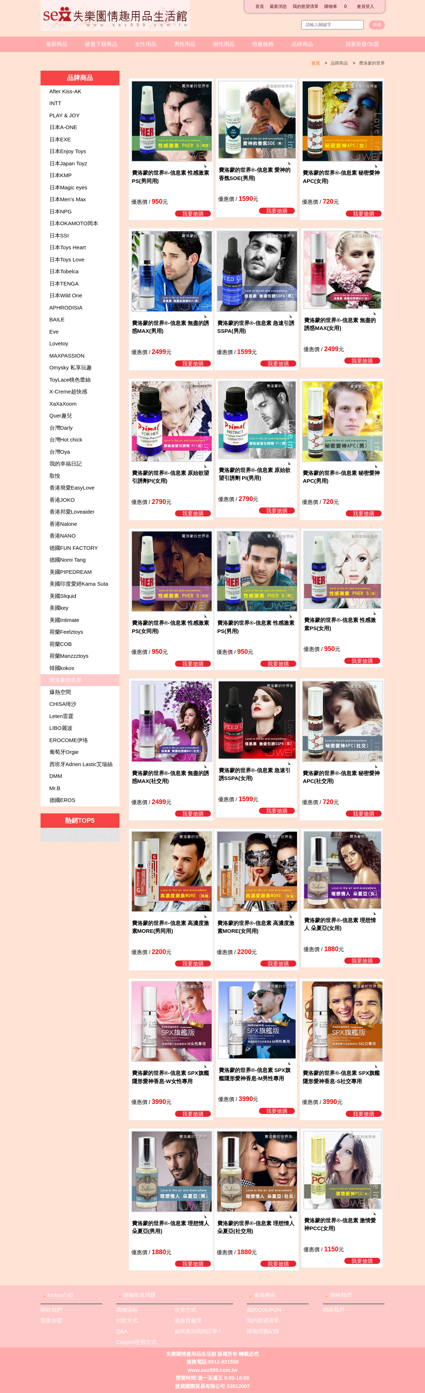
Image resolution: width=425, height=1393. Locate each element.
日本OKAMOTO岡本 (73, 223)
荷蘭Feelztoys (66, 632)
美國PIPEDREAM (70, 572)
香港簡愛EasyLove (72, 488)
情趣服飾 (263, 44)
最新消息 (278, 6)
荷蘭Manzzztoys (69, 656)
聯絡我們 (340, 1295)
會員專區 (264, 1295)
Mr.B (55, 788)
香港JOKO (62, 500)
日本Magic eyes (68, 187)
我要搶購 (193, 214)
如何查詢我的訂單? (198, 1331)
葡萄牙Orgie (64, 752)
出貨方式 (185, 1310)
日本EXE (60, 139)
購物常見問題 (139, 1295)
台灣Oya (59, 452)
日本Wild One (65, 295)
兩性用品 (224, 44)
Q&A (122, 1331)
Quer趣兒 (60, 415)
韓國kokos (61, 668)
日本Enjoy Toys (67, 151)
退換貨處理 (188, 1320)
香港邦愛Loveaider (72, 512)
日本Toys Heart (67, 247)
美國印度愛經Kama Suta (78, 584)
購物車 (337, 6)
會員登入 (365, 6)
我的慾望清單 (305, 6)
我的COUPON (264, 1310)
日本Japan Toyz (68, 163)
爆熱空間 (60, 692)
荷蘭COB (60, 644)
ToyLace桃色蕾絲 (70, 380)
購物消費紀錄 (263, 1331)
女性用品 (145, 44)
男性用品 (184, 44)
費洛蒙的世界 (372, 63)
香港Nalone (63, 524)
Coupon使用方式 (136, 1342)
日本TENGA (64, 283)
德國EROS (62, 800)
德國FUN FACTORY (73, 548)
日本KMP (60, 175)
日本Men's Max (67, 199)
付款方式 (127, 1320)
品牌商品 (302, 44)
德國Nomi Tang (67, 560)
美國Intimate (64, 620)
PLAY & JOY (64, 115)
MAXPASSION (67, 356)
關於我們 (51, 1310)
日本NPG (60, 211)
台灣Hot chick (65, 439)
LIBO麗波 (60, 728)
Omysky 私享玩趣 (70, 367)
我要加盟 (51, 1320)
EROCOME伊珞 (68, 740)
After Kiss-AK (65, 91)
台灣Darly (61, 428)
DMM (55, 776)
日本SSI (59, 235)
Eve (54, 332)
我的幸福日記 (65, 464)
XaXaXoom (63, 404)
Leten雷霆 (61, 716)
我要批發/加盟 (362, 44)
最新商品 (56, 44)
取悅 (54, 476)
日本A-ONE (63, 127)
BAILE (57, 319)
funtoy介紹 (60, 1295)
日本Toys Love (67, 259)
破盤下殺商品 (101, 44)
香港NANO (62, 536)
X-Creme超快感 (68, 391)
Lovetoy (59, 343)
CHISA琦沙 (63, 704)
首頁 (259, 6)
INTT (55, 103)
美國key (59, 608)
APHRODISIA (66, 307)
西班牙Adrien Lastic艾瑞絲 (81, 764)
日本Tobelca (64, 271)
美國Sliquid (62, 596)
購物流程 (127, 1310)
